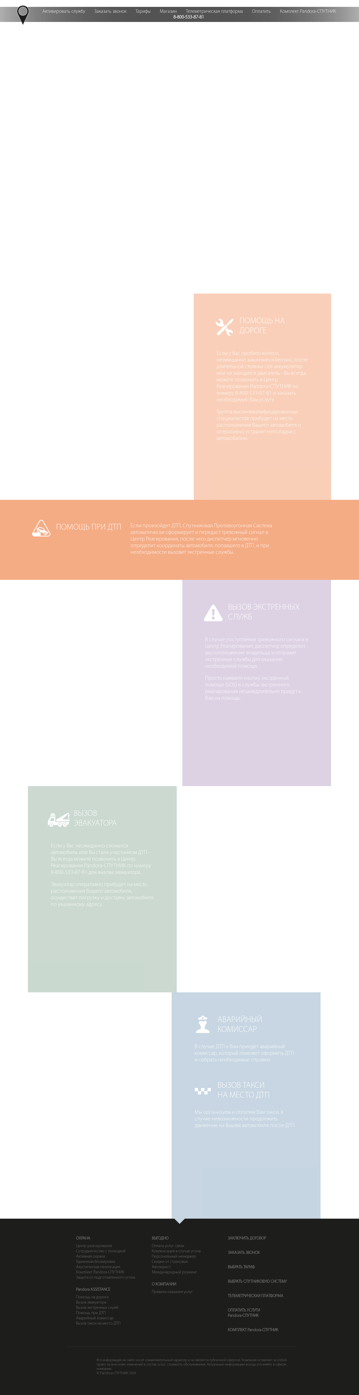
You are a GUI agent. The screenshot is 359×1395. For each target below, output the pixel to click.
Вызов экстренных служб (97, 1308)
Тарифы (143, 11)
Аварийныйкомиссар (179, 149)
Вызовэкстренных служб (268, 104)
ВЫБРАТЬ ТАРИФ (241, 1267)
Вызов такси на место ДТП (98, 1323)
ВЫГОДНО (160, 1238)
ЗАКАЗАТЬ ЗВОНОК (244, 1253)
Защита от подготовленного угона (105, 1277)
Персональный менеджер (174, 1256)
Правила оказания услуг (172, 1292)
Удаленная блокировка (95, 1262)
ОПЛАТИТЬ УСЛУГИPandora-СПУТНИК (244, 1313)
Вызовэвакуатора (90, 149)
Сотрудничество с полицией (100, 1251)
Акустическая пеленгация (98, 1267)
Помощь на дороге (92, 1297)
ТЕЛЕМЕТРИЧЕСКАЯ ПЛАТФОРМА (255, 1296)
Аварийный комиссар (95, 1318)
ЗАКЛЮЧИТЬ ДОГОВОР (247, 1238)
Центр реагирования (94, 1246)
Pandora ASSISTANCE (93, 1290)
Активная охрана (90, 1256)
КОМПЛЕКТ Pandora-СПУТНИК (253, 1330)
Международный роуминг (174, 1272)
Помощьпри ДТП (179, 104)
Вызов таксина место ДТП (268, 149)
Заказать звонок (110, 11)
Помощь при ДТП (91, 1313)
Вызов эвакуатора (91, 1302)
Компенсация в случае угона (176, 1251)
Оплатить (261, 11)
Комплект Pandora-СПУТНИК (308, 11)
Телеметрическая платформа (214, 11)
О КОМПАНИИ (164, 1284)
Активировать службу (63, 11)
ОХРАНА (83, 1238)
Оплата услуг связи (168, 1246)
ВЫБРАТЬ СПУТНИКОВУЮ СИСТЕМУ (257, 1282)
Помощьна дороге (90, 104)
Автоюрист (161, 1267)
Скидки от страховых (170, 1262)
